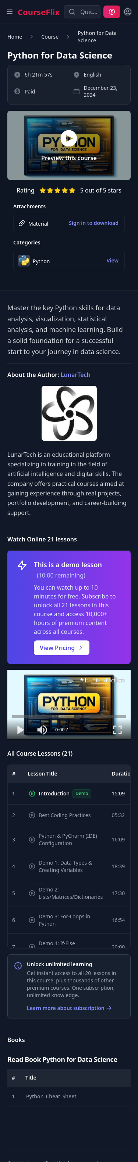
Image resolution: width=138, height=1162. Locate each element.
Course (50, 36)
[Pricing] (111, 12)
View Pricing (62, 648)
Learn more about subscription (69, 1007)
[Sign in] (127, 11)
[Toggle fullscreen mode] (117, 729)
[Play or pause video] (20, 729)
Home (14, 36)
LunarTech (76, 375)
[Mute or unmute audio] (42, 729)
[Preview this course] (69, 145)
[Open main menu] (9, 11)
